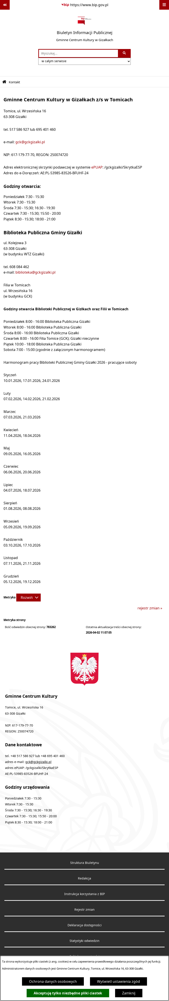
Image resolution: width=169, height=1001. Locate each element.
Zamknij (128, 993)
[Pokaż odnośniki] (5, 5)
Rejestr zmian (84, 910)
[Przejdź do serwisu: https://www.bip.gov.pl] (84, 5)
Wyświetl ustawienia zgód (118, 981)
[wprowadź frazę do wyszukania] (78, 53)
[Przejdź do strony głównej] (84, 29)
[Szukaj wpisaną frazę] (125, 53)
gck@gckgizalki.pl (30, 142)
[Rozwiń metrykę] (28, 597)
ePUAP (97, 167)
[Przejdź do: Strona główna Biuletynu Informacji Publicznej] (4, 82)
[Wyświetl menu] (164, 5)
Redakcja (84, 878)
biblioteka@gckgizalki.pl (35, 272)
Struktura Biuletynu (84, 863)
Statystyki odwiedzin (84, 941)
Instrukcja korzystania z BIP (84, 894)
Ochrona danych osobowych (53, 981)
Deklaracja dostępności (85, 925)
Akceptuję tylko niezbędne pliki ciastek (68, 993)
